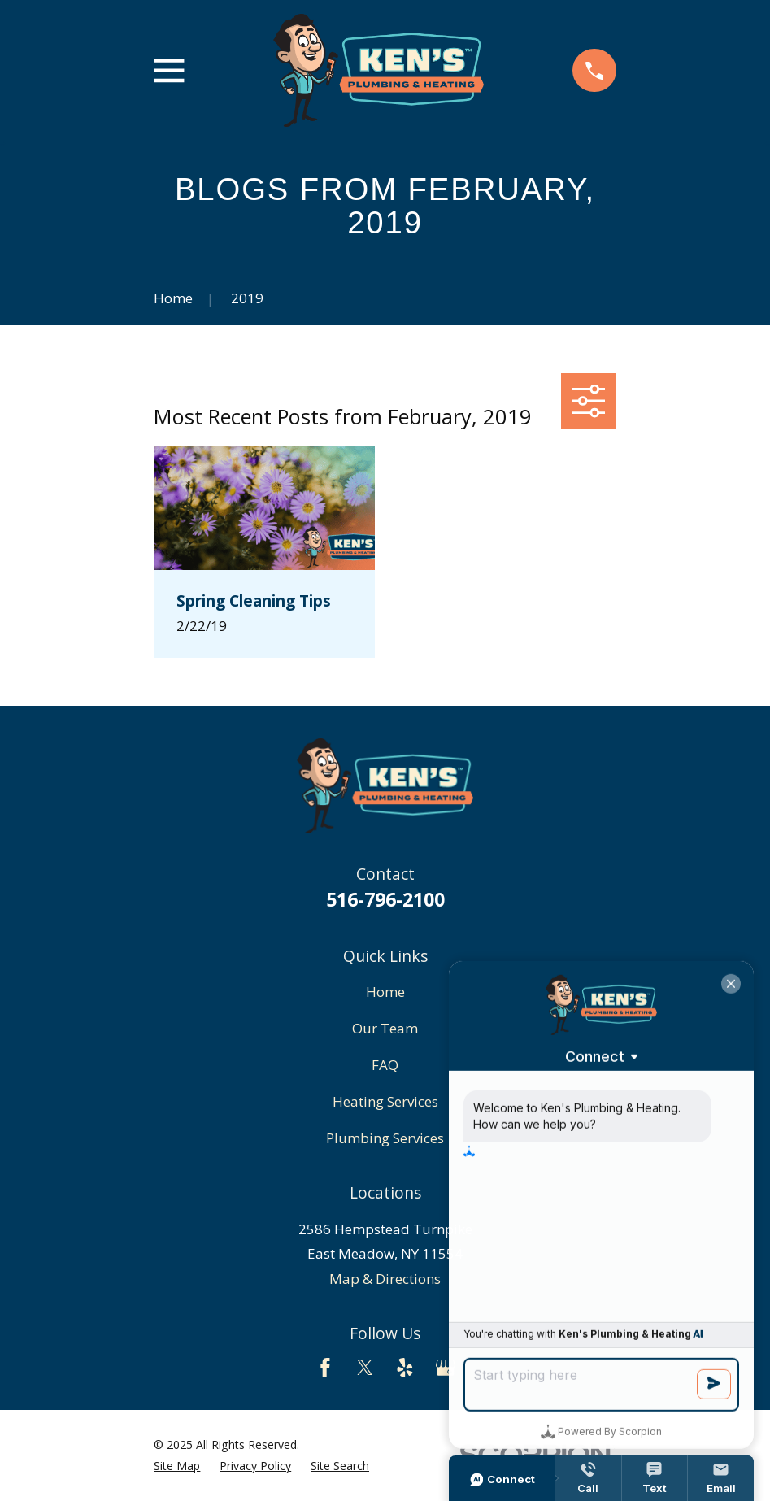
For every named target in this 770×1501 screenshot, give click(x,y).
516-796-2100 (385, 899)
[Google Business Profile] (445, 1367)
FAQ (385, 1064)
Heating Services (385, 1101)
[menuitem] (177, 1466)
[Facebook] (325, 1367)
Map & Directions (385, 1278)
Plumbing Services (385, 1138)
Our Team (385, 1028)
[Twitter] (365, 1367)
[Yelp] (405, 1367)
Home (385, 991)
